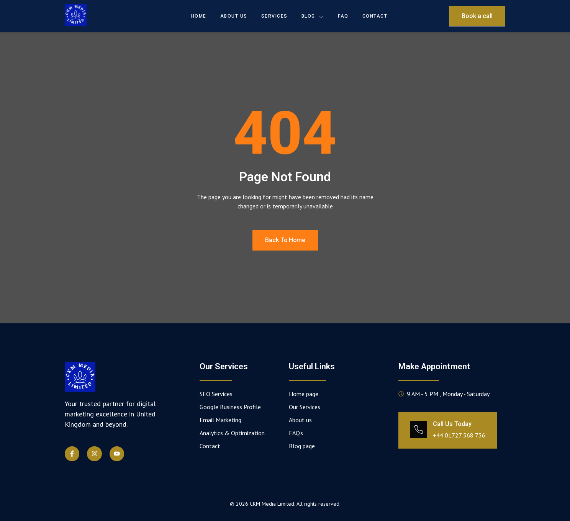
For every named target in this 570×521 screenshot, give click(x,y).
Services (274, 16)
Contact (375, 16)
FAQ (343, 16)
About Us (233, 16)
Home (198, 16)
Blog (312, 16)
